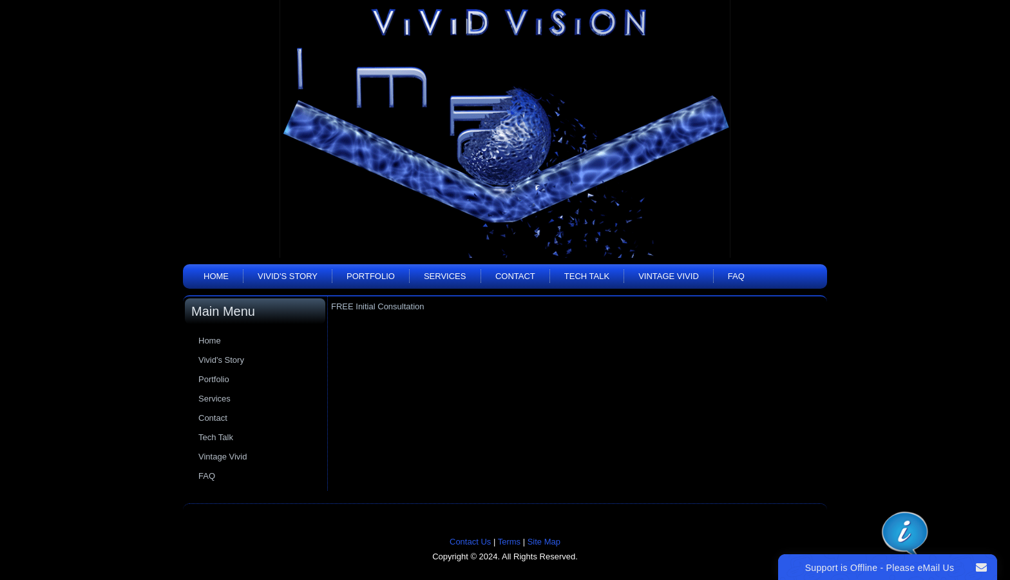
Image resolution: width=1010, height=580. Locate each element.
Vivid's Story (288, 276)
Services (445, 276)
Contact (515, 276)
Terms (509, 541)
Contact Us (470, 541)
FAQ (736, 276)
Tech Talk (586, 276)
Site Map (544, 541)
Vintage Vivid (668, 276)
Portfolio (371, 276)
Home (216, 276)
